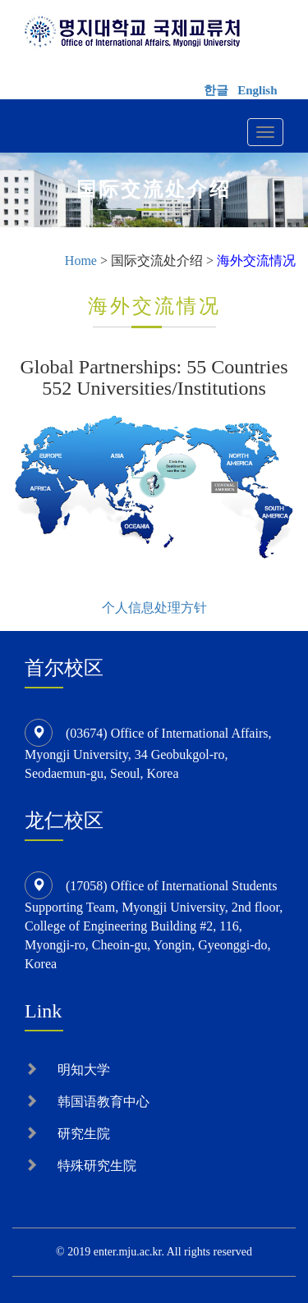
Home (81, 260)
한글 (216, 90)
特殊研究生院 (96, 1166)
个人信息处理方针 (154, 608)
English (257, 90)
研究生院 (83, 1134)
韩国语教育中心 (103, 1102)
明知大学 (83, 1070)
